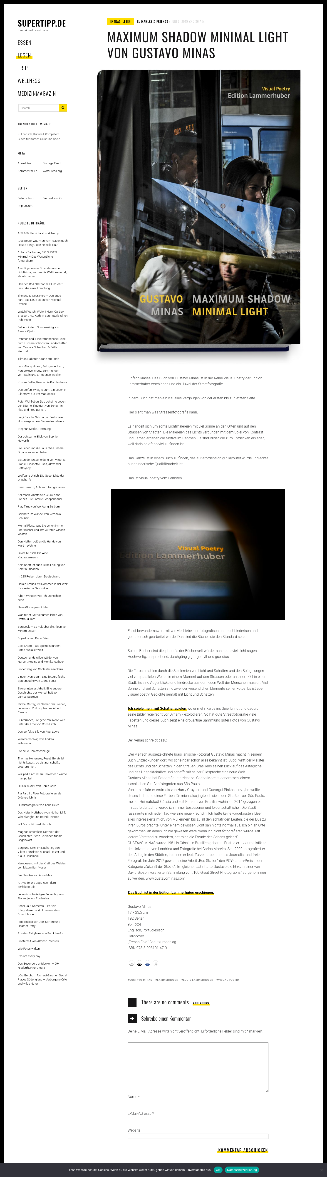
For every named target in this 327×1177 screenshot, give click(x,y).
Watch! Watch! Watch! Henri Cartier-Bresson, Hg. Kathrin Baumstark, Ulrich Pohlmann (42, 315)
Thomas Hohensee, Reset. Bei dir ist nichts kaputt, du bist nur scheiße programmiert (41, 762)
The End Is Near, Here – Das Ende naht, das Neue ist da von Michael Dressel (39, 300)
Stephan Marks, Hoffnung (34, 428)
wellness (29, 80)
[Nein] (321, 1170)
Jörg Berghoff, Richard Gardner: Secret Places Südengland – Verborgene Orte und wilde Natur (42, 979)
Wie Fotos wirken (29, 948)
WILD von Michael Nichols (34, 824)
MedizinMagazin (37, 93)
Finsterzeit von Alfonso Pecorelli (38, 941)
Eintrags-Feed (51, 163)
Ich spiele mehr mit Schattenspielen (157, 708)
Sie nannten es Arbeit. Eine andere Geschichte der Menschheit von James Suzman (40, 692)
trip (23, 68)
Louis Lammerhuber (198, 979)
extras (115, 21)
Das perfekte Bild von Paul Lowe (38, 731)
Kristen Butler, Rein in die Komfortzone (42, 382)
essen (25, 42)
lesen (24, 55)
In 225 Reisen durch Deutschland (39, 576)
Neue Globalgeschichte (32, 607)
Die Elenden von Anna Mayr (35, 875)
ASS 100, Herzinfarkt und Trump (38, 233)
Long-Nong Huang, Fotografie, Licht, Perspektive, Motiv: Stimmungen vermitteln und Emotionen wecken (41, 370)
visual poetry (229, 979)
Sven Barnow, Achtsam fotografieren (41, 487)
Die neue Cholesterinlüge (34, 751)
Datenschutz (26, 198)
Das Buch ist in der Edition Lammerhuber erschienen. (171, 892)
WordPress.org (52, 171)
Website (134, 1130)
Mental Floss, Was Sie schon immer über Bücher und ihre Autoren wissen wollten (41, 529)
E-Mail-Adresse (141, 1113)
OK (218, 1170)
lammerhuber (167, 979)
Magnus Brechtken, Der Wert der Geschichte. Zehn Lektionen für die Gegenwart (40, 836)
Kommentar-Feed (29, 171)
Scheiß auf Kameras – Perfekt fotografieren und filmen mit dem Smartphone (39, 910)
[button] (131, 963)
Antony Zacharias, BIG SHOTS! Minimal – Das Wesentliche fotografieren (37, 256)
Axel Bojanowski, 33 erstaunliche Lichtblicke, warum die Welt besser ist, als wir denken (42, 272)
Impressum (25, 205)
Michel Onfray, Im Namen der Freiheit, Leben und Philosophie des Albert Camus (42, 708)
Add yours (201, 1003)
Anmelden (24, 163)
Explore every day (29, 956)
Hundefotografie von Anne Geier (38, 805)
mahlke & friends (154, 21)
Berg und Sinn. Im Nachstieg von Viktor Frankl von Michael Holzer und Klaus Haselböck (41, 852)
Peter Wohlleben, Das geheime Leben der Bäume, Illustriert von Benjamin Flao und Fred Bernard (41, 405)
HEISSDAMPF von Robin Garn (37, 786)
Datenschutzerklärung (242, 1170)
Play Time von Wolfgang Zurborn (39, 506)
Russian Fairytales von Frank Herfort (41, 933)
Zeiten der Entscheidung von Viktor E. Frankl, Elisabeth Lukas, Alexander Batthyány (42, 464)
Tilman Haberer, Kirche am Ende (38, 359)
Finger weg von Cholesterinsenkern (40, 669)
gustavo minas (140, 979)
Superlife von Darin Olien (33, 638)
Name (134, 1097)
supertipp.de (42, 23)
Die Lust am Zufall (54, 198)
